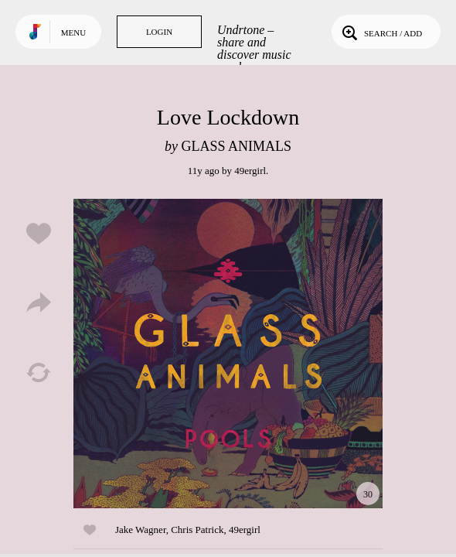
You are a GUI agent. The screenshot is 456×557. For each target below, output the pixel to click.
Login (159, 31)
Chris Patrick (197, 529)
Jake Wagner (140, 529)
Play (228, 353)
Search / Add (380, 31)
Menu (73, 32)
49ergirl (250, 170)
